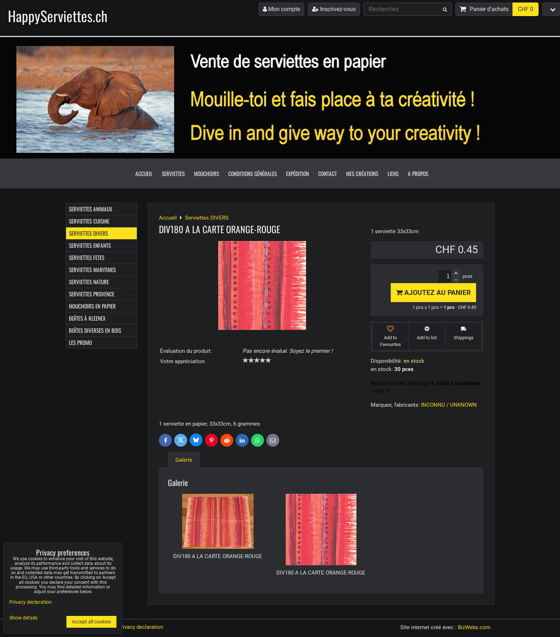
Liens (393, 173)
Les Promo (80, 342)
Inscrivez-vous (334, 9)
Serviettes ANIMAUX (90, 209)
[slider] (256, 360)
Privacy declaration (140, 627)
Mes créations (362, 173)
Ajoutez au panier (433, 293)
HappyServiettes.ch (58, 15)
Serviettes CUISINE (89, 221)
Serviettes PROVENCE (91, 294)
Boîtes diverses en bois (95, 330)
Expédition (297, 173)
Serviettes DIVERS (88, 233)
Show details (23, 618)
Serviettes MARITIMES (92, 270)
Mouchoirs (206, 173)
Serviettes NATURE (89, 282)
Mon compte (281, 9)
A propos (418, 173)
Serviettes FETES (86, 257)
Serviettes (173, 173)
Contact (327, 173)
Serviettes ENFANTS (90, 245)
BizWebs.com (474, 627)
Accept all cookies (91, 622)
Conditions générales (252, 173)
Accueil (143, 173)
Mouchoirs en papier (92, 306)
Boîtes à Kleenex (87, 318)
